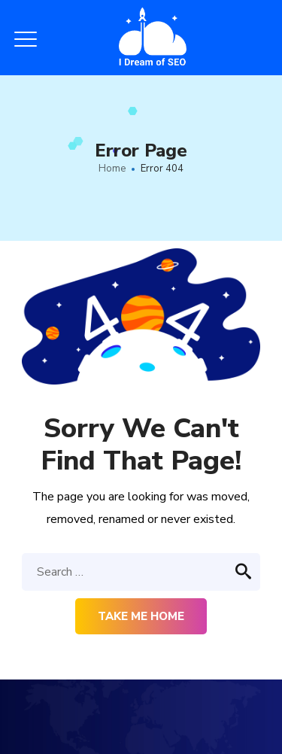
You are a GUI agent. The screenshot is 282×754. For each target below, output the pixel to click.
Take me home (141, 616)
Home (112, 168)
